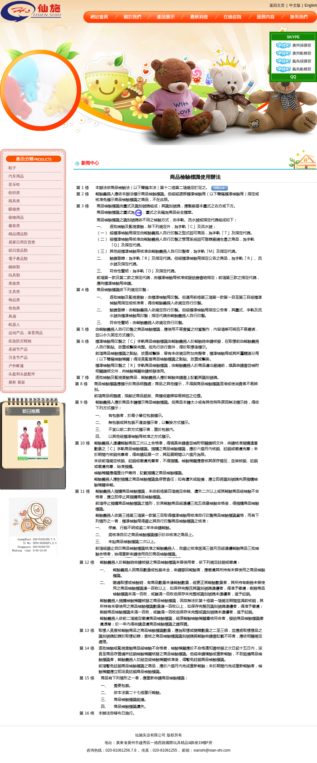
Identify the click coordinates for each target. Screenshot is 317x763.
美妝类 (14, 283)
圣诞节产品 (18, 349)
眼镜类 (14, 209)
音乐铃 (14, 184)
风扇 (12, 316)
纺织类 (14, 193)
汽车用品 (16, 176)
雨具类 (14, 201)
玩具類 (14, 275)
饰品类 (14, 300)
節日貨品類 (18, 250)
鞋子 (12, 168)
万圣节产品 (18, 357)
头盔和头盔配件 (22, 374)
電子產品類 (18, 258)
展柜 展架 (17, 382)
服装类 (14, 225)
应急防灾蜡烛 (20, 341)
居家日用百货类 (22, 242)
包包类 (14, 308)
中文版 (295, 5)
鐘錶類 (14, 267)
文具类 (14, 291)
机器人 (14, 324)
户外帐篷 (16, 366)
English (311, 5)
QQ (293, 76)
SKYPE (293, 37)
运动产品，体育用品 (26, 333)
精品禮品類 (18, 234)
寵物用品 (16, 217)
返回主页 (277, 5)
